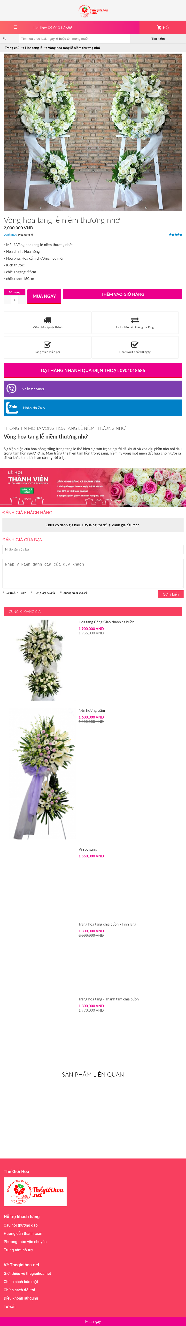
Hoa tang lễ (25, 234)
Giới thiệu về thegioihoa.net (27, 1273)
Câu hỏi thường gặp (21, 1225)
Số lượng (14, 292)
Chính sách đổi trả (19, 1290)
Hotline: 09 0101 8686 (52, 27)
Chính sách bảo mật (21, 1281)
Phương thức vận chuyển (25, 1241)
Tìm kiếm (158, 38)
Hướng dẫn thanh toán (23, 1233)
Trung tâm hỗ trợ (18, 1250)
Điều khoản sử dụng (21, 1298)
